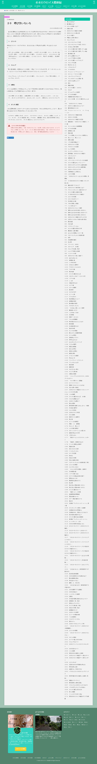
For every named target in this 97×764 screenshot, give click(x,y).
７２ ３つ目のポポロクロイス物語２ (74, 194)
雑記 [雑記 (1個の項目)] (66, 727)
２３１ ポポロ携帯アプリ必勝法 (73, 589)
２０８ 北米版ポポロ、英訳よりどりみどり (76, 512)
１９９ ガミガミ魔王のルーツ (73, 489)
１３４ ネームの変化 (70, 335)
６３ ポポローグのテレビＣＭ (73, 169)
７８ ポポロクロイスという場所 (73, 208)
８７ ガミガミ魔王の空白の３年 (73, 228)
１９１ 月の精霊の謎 (70, 471)
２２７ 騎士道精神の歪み (72, 578)
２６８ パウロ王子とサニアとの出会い (75, 687)
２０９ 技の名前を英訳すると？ (73, 514)
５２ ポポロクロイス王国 (72, 144)
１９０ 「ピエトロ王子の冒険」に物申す (76, 469)
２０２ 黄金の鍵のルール (72, 496)
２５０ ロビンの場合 (70, 637)
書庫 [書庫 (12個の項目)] (66, 724)
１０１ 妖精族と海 (70, 260)
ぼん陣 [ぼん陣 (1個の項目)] (66, 717)
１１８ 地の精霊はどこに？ (72, 299)
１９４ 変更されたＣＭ (71, 478)
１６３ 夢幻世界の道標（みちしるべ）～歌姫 (77, 405)
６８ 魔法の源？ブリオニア (72, 185)
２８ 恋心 (67, 83)
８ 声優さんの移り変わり (72, 37)
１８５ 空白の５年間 (70, 458)
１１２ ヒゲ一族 (69, 285)
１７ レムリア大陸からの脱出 (73, 58)
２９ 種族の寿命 (69, 85)
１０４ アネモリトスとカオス (73, 267)
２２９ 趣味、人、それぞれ (72, 582)
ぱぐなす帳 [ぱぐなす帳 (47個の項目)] (87, 714)
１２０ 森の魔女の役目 (71, 303)
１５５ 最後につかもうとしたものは (74, 385)
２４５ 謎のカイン (70, 621)
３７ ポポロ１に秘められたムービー (74, 105)
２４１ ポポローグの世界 (72, 612)
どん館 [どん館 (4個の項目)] (80, 714)
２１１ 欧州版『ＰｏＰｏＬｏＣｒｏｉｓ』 (76, 519)
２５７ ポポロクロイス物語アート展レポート (77, 655)
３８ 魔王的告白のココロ (72, 108)
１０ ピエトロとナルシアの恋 (73, 42)
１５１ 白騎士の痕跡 (70, 373)
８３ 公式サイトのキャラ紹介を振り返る (76, 219)
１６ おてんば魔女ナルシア (72, 55)
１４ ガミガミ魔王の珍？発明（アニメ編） (76, 51)
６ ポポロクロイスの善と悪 (72, 33)
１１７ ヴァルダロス (70, 296)
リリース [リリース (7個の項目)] (75, 722)
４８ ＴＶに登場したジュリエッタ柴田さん (76, 135)
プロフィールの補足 (20, 748)
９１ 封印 (67, 237)
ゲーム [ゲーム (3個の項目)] (84, 717)
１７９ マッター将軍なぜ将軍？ (73, 444)
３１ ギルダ (68, 90)
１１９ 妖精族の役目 (70, 301)
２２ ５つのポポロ (70, 69)
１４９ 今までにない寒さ (72, 369)
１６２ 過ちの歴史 (70, 403)
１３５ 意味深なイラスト (72, 337)
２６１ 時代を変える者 (71, 666)
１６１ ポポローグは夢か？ (72, 401)
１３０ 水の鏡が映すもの (72, 326)
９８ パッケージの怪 (70, 253)
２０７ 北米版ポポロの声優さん (73, 510)
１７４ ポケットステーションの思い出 (75, 430)
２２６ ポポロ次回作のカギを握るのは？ (76, 576)
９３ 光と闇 (68, 242)
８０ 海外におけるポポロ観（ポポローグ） (76, 212)
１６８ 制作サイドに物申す (72, 417)
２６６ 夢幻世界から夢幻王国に (73, 682)
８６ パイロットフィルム (72, 226)
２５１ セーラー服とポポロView (73, 639)
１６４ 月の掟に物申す (71, 408)
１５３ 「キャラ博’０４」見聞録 (73, 380)
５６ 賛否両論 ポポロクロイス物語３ (75, 153)
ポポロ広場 (11, 10)
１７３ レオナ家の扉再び (72, 428)
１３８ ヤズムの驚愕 (70, 344)
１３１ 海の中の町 (70, 328)
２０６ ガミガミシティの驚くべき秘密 (75, 507)
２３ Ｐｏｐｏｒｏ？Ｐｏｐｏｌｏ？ (74, 71)
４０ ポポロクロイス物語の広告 (73, 115)
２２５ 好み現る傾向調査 (72, 573)
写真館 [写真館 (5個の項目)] (81, 722)
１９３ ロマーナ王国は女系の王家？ (74, 476)
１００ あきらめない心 (71, 258)
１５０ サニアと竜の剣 (71, 371)
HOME (7, 10)
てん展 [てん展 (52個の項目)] (75, 714)
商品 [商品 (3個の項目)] (87, 722)
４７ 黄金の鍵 (69, 133)
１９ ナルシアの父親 (70, 62)
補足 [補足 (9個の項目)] (79, 724)
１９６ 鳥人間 (69, 482)
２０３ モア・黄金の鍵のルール (73, 498)
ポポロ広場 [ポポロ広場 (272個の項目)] (82, 719)
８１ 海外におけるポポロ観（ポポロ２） (76, 214)
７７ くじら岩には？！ (71, 205)
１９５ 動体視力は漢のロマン (73, 480)
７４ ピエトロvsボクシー (72, 199)
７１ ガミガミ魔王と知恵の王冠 (73, 192)
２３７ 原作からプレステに (72, 603)
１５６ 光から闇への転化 (72, 387)
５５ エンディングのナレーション (74, 151)
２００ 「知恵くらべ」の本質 (73, 492)
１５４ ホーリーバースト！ (72, 383)
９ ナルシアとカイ (70, 40)
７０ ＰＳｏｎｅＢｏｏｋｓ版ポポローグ (76, 189)
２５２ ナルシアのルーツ (72, 641)
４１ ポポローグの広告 (71, 117)
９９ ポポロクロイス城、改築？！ (74, 255)
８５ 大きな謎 (69, 224)
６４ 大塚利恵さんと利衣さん (73, 171)
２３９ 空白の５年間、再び (72, 607)
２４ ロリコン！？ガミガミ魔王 (73, 74)
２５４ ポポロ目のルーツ (72, 648)
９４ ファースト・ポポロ (72, 244)
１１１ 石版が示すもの (71, 283)
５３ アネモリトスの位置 (72, 146)
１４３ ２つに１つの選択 (72, 355)
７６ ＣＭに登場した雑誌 (72, 203)
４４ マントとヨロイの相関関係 (73, 126)
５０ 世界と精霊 (69, 140)
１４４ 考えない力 (70, 358)
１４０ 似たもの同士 (70, 348)
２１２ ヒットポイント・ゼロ (73, 521)
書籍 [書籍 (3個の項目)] (71, 724)
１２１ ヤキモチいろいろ (72, 305)
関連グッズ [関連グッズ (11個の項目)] (85, 724)
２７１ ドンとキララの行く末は (73, 694)
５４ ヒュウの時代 (70, 149)
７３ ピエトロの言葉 (70, 196)
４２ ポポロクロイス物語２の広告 (74, 119)
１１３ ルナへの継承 (70, 287)
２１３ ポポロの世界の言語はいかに (74, 523)
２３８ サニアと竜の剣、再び (73, 605)
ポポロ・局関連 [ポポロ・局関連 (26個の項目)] (74, 719)
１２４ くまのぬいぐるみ (72, 312)
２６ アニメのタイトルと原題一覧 (74, 78)
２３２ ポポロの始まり (71, 592)
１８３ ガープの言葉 (70, 453)
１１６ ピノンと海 (70, 294)
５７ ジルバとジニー (70, 155)
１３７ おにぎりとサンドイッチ (73, 342)
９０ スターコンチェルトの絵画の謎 (74, 235)
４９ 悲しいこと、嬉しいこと (73, 137)
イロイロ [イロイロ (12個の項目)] (78, 717)
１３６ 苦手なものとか (71, 339)
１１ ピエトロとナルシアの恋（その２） (76, 44)
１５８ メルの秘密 (70, 394)
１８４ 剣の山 (69, 455)
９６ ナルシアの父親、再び (72, 249)
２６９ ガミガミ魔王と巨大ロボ (73, 689)
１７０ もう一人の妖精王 (72, 421)
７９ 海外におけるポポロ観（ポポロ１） (76, 210)
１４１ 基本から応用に (71, 351)
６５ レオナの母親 (70, 174)
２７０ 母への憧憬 (70, 691)
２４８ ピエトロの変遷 (71, 630)
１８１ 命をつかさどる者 (72, 448)
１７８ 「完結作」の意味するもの (74, 442)
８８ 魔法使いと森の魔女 (72, 230)
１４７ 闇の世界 (69, 364)
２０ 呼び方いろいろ (70, 65)
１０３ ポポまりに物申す (72, 264)
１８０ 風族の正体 (70, 446)
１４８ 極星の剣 (69, 367)
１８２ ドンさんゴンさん (72, 451)
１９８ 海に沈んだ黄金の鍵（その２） (75, 487)
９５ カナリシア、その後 (72, 246)
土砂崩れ (37, 714)
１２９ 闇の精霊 (69, 323)
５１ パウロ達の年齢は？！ (72, 142)
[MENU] (3, 2)
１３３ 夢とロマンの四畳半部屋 (73, 333)
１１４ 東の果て (69, 289)
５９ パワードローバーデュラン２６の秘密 (76, 160)
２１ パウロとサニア (70, 67)
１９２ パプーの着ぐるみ (72, 473)
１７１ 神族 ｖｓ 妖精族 (72, 423)
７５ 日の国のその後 (70, 201)
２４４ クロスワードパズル (72, 619)
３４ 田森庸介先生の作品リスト (73, 96)
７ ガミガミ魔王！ (70, 35)
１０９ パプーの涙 (70, 278)
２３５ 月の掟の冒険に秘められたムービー (76, 598)
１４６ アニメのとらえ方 (72, 362)
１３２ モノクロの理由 (71, 330)
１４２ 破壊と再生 (70, 353)
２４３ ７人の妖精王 (70, 616)
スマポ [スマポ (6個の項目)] (66, 719)
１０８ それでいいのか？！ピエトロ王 (75, 276)
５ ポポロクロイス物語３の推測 (73, 30)
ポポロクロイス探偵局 (45, 760)
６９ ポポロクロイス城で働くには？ (74, 187)
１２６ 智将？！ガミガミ (72, 317)
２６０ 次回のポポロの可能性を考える (75, 664)
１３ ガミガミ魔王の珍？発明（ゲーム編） (76, 49)
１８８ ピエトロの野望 (71, 464)
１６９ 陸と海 (69, 419)
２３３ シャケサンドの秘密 (72, 594)
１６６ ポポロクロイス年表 (72, 412)
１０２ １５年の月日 (70, 262)
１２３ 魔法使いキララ (71, 310)
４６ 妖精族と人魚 (70, 130)
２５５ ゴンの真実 (70, 651)
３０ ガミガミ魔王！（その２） (73, 87)
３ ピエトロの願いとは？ (72, 26)
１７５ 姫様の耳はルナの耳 (72, 433)
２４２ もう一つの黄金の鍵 (72, 614)
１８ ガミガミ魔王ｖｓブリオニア (74, 60)
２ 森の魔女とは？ (70, 24)
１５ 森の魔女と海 (70, 53)
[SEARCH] (94, 2)
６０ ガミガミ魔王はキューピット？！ (75, 162)
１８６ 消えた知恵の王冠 (72, 460)
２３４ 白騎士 (69, 596)
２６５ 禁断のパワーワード (72, 680)
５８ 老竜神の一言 (70, 158)
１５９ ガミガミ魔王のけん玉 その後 (75, 396)
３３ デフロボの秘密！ (71, 94)
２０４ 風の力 (69, 501)
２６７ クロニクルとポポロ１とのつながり (76, 685)
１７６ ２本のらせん (70, 435)
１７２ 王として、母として (72, 426)
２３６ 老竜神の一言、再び (72, 601)
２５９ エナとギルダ (70, 662)
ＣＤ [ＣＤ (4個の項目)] (71, 727)
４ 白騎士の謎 (69, 28)
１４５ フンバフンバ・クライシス (74, 360)
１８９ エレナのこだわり (72, 467)
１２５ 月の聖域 (69, 314)
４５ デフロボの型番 (70, 128)
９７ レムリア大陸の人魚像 (72, 251)
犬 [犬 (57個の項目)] (74, 724)
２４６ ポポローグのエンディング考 (74, 623)
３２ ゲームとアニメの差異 (72, 92)
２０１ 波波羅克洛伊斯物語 (72, 494)
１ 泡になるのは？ (70, 21)
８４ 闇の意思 (69, 221)
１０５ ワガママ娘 (70, 269)
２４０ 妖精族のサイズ (71, 610)
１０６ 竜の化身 (69, 271)
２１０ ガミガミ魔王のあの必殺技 (74, 517)
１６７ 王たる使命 (70, 414)
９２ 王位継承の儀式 (70, 239)
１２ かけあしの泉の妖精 (72, 46)
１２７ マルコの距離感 (71, 319)
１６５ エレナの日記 (70, 410)
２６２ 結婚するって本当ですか (73, 669)
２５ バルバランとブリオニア (73, 76)
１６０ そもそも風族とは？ (72, 398)
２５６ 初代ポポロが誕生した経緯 (74, 653)
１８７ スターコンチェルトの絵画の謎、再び (77, 462)
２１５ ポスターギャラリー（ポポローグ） (76, 530)
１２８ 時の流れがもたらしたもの (74, 321)
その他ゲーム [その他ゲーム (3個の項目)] (68, 714)
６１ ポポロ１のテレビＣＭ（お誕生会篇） (76, 165)
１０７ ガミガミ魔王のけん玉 (73, 274)
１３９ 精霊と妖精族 (70, 346)
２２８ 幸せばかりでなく (72, 580)
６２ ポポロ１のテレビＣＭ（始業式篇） (76, 167)
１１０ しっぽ (69, 280)
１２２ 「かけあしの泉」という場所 (74, 308)
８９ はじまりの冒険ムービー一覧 (74, 233)
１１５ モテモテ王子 (70, 292)
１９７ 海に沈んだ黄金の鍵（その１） (75, 485)
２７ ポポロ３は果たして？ (72, 80)
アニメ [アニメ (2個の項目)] (72, 717)
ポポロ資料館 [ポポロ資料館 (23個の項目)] (68, 722)
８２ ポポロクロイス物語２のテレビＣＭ (76, 217)
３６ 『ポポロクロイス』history (73, 103)
